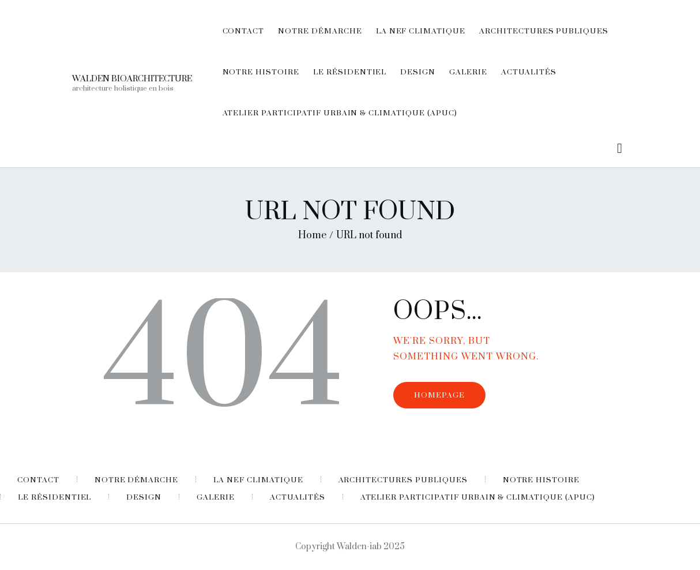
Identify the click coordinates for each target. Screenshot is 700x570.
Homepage (439, 395)
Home (312, 235)
